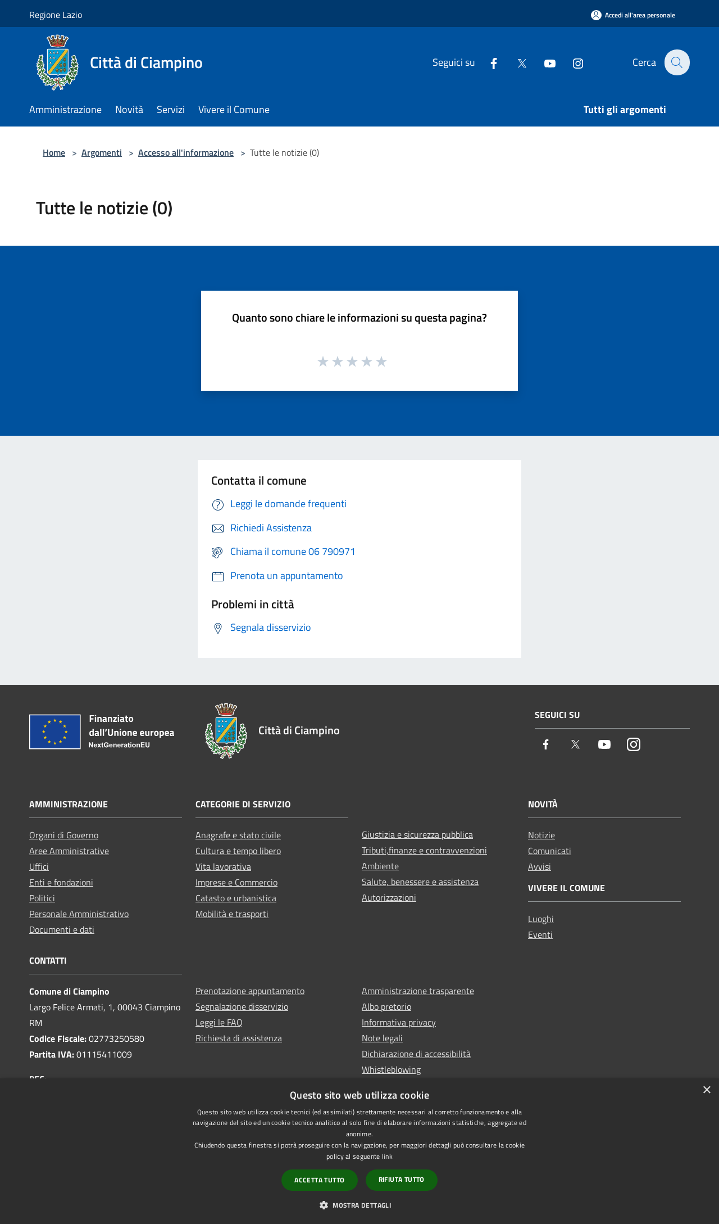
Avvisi (539, 866)
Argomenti (101, 152)
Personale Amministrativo (79, 913)
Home (54, 152)
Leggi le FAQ (219, 1022)
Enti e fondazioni (61, 882)
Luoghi (541, 918)
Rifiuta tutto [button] (402, 1179)
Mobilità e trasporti (232, 913)
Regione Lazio (55, 14)
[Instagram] (571, 62)
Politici (42, 898)
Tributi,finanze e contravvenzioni (424, 850)
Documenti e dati (61, 929)
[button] (359, 1205)
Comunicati (549, 850)
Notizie (541, 835)
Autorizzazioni (389, 897)
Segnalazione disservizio (241, 1006)
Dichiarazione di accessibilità (416, 1053)
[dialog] (359, 1151)
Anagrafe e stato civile (238, 835)
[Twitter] (515, 62)
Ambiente (380, 866)
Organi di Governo (63, 835)
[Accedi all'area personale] (633, 15)
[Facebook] (487, 62)
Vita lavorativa (223, 866)
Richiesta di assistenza (238, 1038)
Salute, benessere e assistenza (420, 881)
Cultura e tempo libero (238, 850)
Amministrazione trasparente (418, 990)
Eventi (540, 934)
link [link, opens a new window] (387, 1156)
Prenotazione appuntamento (249, 990)
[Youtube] (543, 62)
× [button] (706, 1090)
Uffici (39, 866)
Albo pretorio (386, 1006)
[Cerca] (676, 62)
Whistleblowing (391, 1069)
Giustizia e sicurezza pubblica (417, 834)
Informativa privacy (399, 1022)
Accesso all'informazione (186, 152)
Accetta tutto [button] (319, 1180)
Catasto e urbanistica (235, 898)
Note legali (382, 1038)
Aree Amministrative (69, 850)
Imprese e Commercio (236, 882)
